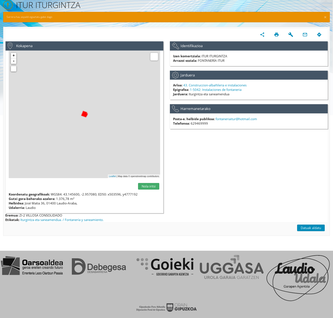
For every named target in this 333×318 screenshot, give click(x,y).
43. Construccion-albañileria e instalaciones (215, 85)
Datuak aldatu (311, 228)
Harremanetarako (195, 108)
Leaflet (112, 176)
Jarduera (188, 75)
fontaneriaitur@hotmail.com (236, 119)
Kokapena (24, 45)
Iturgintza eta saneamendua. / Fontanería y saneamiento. (62, 220)
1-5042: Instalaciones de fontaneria (215, 89)
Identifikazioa (192, 45)
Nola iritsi (149, 186)
